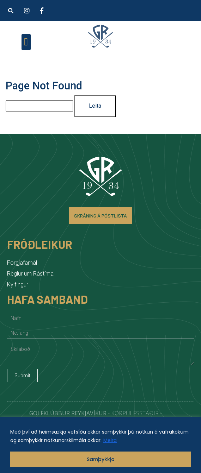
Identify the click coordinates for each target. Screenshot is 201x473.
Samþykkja (101, 459)
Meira (110, 440)
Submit (22, 375)
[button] (10, 10)
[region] (100, 445)
